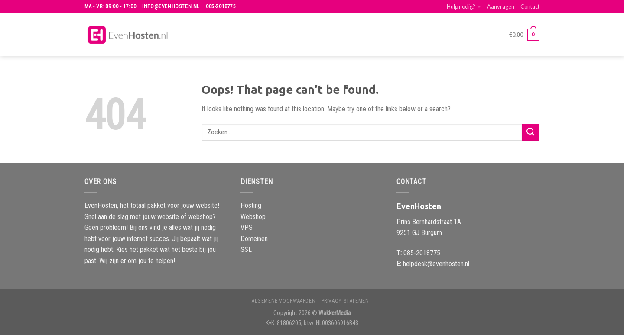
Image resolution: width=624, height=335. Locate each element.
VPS (246, 227)
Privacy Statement (347, 301)
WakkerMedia (334, 313)
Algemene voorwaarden (283, 301)
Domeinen (254, 239)
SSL (246, 249)
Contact (530, 6)
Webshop (253, 217)
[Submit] (531, 132)
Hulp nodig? (464, 7)
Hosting (250, 205)
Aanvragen (500, 6)
